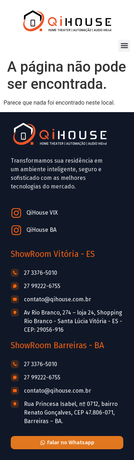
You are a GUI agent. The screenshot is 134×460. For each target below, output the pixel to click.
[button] (124, 46)
